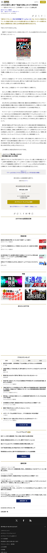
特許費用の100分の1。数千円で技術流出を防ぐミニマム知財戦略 (18, 451)
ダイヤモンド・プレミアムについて (8, 533)
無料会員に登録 (23, 189)
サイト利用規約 (4, 538)
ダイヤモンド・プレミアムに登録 (23, 202)
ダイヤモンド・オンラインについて (9, 526)
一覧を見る (23, 456)
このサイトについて (5, 530)
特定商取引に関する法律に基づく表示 (9, 541)
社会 (2, 11)
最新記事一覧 (23, 501)
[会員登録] (43, 2)
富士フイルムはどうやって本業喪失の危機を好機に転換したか (17, 444)
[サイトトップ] (6, 2)
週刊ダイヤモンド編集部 (6, 10)
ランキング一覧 (23, 425)
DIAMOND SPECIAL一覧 (8, 508)
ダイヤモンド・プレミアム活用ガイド (9, 536)
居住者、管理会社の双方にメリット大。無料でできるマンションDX (18, 440)
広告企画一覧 (4, 511)
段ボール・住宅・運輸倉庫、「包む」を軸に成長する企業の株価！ (17, 436)
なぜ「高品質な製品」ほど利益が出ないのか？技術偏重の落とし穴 (18, 447)
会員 (40, 360)
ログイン (36, 2)
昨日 (18, 360)
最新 (6, 360)
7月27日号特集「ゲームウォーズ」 (22, 19)
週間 (29, 360)
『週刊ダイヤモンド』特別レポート (11, 11)
